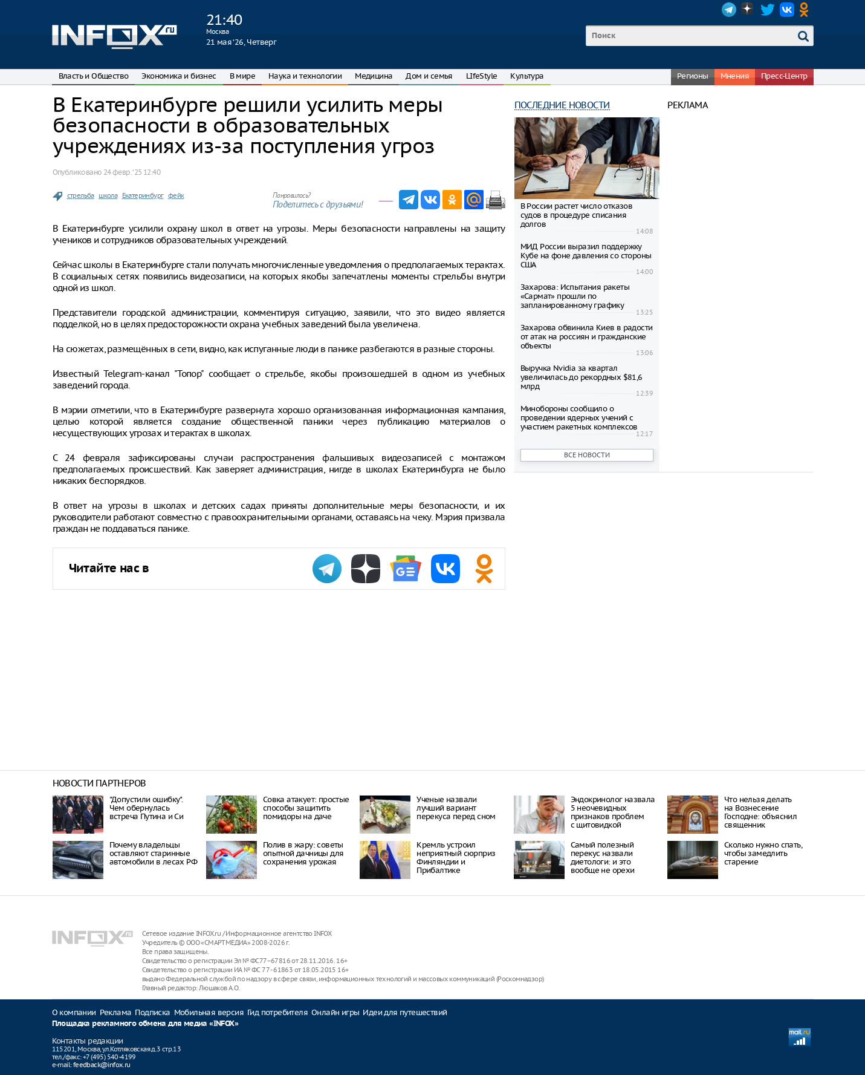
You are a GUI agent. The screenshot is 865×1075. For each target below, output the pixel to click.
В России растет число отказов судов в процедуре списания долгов (576, 215)
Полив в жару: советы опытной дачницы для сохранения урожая (303, 853)
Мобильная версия (209, 1012)
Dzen (748, 9)
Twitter (767, 9)
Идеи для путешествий (405, 1012)
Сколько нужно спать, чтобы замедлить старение (763, 853)
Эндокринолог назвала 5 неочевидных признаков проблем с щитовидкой (613, 812)
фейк (176, 195)
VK (787, 9)
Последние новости (562, 105)
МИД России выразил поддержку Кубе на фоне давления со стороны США (586, 255)
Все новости (587, 455)
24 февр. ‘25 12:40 (131, 172)
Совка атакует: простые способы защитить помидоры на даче (306, 808)
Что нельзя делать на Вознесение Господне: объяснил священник (760, 812)
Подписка (152, 1012)
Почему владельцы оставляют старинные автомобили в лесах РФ (153, 853)
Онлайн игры (335, 1012)
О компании (74, 1012)
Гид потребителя (277, 1012)
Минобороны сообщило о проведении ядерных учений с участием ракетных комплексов (579, 418)
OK (806, 9)
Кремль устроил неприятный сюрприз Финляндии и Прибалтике (455, 857)
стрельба (80, 195)
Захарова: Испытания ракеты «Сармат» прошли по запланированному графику (574, 296)
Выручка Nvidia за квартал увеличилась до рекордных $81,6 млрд (581, 377)
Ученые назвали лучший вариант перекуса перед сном (456, 808)
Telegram (729, 9)
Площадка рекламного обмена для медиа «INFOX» (145, 1023)
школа (108, 195)
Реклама (116, 1012)
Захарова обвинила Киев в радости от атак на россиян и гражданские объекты (586, 336)
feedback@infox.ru (102, 1064)
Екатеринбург (143, 195)
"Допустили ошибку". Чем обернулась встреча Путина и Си (146, 808)
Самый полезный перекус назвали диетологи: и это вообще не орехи (603, 857)
